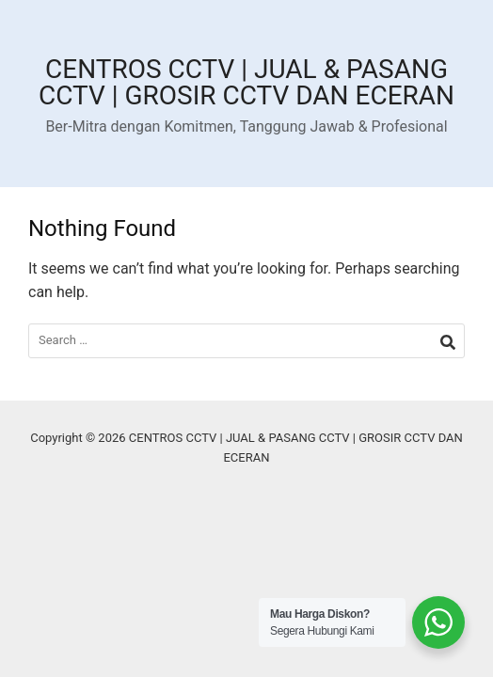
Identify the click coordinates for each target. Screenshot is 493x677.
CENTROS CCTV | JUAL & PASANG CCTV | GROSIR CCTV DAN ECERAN (246, 82)
